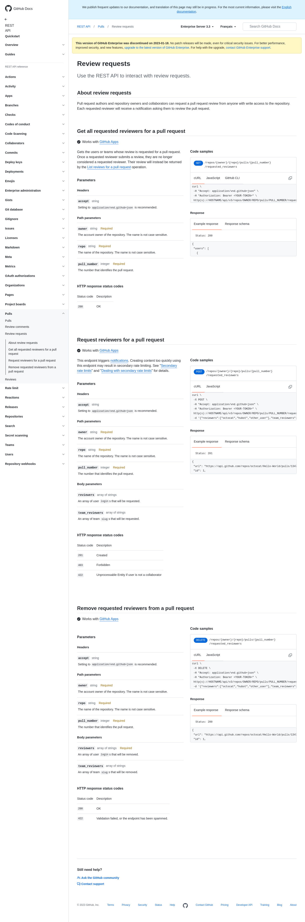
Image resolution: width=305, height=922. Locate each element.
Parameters (86, 180)
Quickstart (12, 36)
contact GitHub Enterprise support (248, 47)
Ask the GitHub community (98, 877)
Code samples (201, 151)
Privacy (126, 904)
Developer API (244, 904)
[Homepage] (185, 906)
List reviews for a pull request (109, 167)
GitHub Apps (108, 142)
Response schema (237, 223)
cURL (197, 178)
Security (142, 904)
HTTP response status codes (100, 286)
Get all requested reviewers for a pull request (32, 351)
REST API (8, 28)
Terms (110, 904)
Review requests (123, 26)
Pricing (225, 904)
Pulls (8, 320)
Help (172, 904)
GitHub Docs (23, 9)
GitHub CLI (232, 178)
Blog (279, 904)
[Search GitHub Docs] (270, 27)
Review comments (17, 326)
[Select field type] (197, 26)
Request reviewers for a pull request (32, 360)
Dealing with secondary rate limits (126, 370)
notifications (119, 360)
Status (158, 904)
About (293, 904)
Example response (206, 223)
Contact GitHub (204, 904)
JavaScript (213, 178)
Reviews (10, 379)
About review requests (23, 342)
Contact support (90, 884)
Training (264, 904)
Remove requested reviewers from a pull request (32, 369)
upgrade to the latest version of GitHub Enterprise (156, 47)
